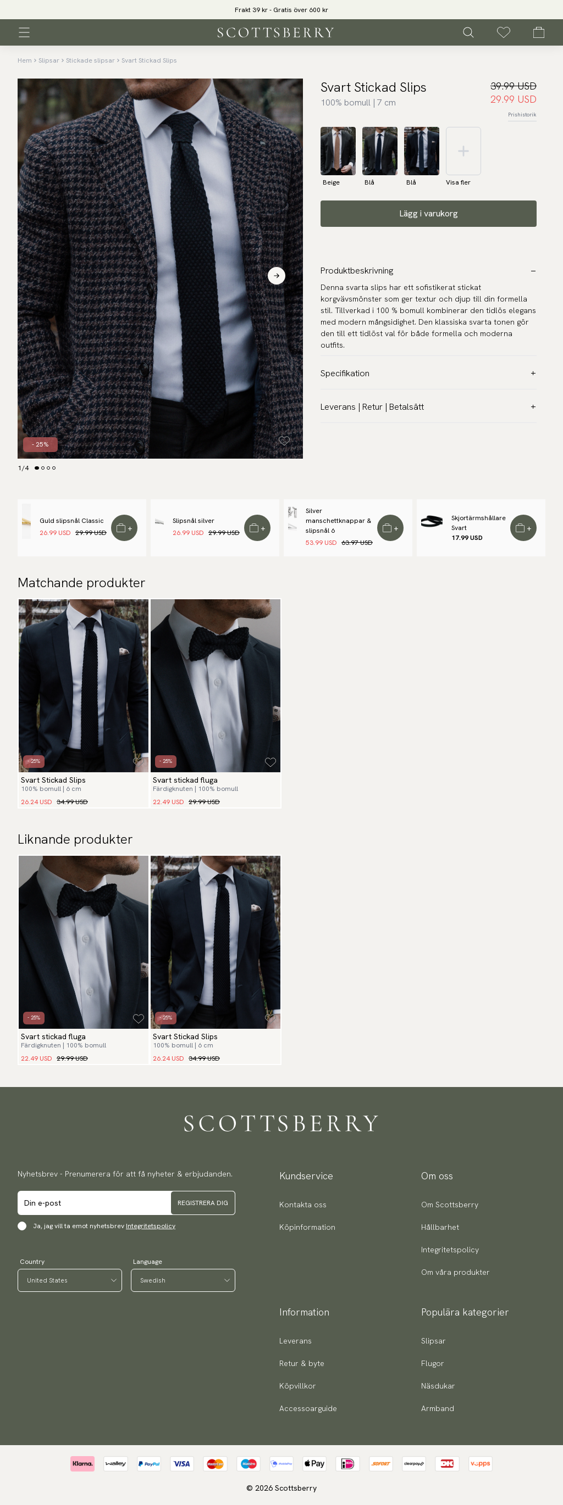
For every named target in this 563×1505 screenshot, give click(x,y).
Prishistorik (522, 114)
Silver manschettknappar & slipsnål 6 (338, 520)
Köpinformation (307, 1227)
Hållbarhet (440, 1227)
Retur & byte (301, 1363)
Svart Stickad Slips (149, 60)
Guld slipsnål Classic (72, 520)
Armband (437, 1408)
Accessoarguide (308, 1408)
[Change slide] (37, 468)
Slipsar (48, 60)
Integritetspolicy (150, 1226)
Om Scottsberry (449, 1204)
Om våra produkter (455, 1272)
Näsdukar (438, 1386)
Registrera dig (203, 1203)
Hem (25, 60)
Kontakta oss (303, 1204)
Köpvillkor (297, 1386)
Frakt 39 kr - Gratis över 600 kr (281, 9)
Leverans (295, 1341)
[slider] (281, 9)
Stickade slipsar (90, 60)
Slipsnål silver (193, 520)
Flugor (432, 1363)
